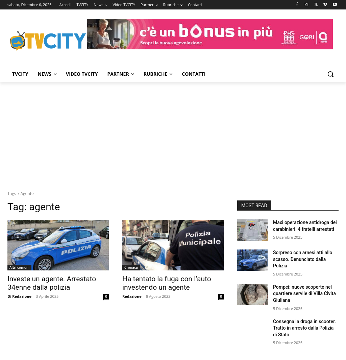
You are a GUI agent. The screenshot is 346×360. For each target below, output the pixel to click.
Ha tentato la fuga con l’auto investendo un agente (166, 283)
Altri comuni (19, 267)
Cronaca (131, 267)
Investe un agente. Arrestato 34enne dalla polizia (51, 283)
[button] (330, 74)
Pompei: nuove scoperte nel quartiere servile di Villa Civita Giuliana (304, 293)
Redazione (132, 296)
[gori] (210, 34)
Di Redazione (19, 296)
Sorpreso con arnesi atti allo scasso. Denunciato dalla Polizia (302, 259)
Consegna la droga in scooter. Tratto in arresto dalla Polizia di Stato (304, 328)
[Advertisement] (173, 133)
